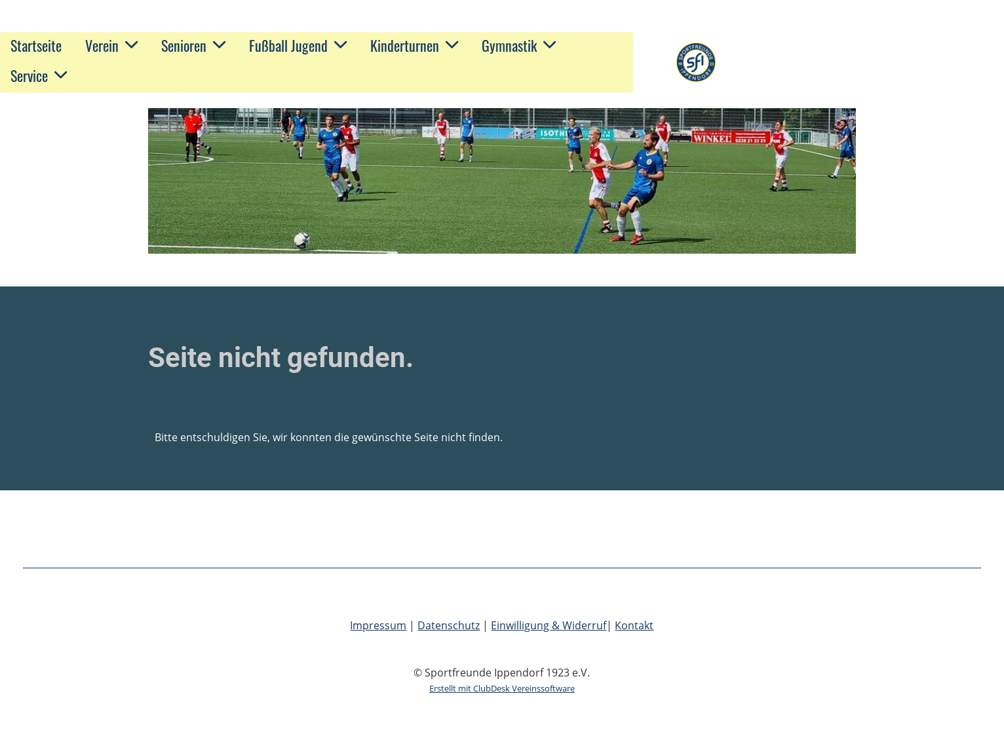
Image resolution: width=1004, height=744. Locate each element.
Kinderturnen (414, 45)
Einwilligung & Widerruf (548, 625)
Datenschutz (448, 625)
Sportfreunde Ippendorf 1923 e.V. (846, 62)
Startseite (36, 45)
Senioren (193, 45)
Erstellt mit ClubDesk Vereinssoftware (502, 688)
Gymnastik (519, 45)
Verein (111, 45)
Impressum (378, 625)
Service (38, 75)
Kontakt (634, 625)
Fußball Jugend (298, 45)
